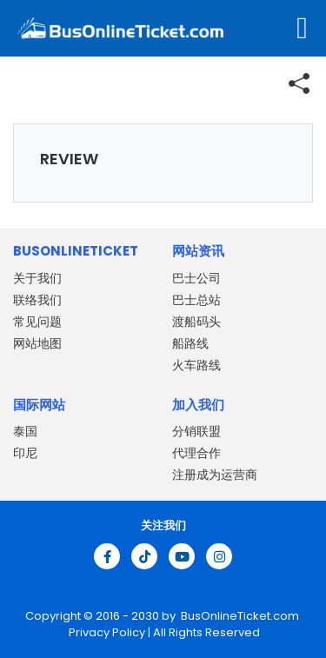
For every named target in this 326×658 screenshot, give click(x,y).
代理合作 (196, 453)
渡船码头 (196, 321)
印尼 (25, 453)
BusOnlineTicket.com (240, 616)
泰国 (25, 431)
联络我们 (37, 300)
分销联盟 (196, 431)
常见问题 (37, 321)
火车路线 (196, 365)
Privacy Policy (105, 632)
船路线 (190, 343)
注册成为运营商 (214, 474)
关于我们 (37, 278)
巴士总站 (196, 300)
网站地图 (37, 343)
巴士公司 (196, 278)
